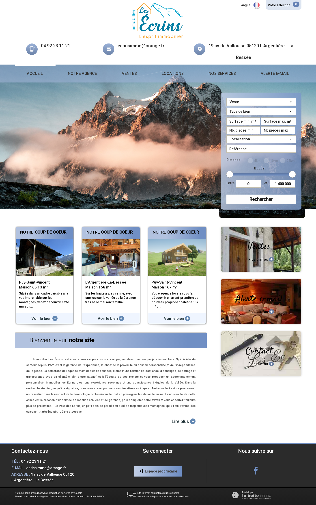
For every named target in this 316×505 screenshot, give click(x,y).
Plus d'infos (261, 259)
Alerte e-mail (275, 73)
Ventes (129, 73)
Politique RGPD (95, 496)
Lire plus (184, 421)
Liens (72, 496)
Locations (173, 73)
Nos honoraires (58, 496)
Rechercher (261, 199)
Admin (80, 496)
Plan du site (21, 496)
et (265, 183)
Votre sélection (279, 5)
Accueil (35, 73)
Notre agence (82, 73)
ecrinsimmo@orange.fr (141, 45)
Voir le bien (44, 318)
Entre (230, 183)
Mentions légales (39, 496)
